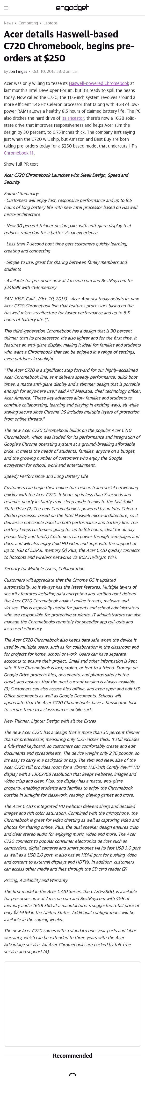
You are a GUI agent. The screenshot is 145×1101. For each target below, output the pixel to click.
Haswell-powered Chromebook (99, 83)
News (8, 23)
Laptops (51, 23)
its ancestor (73, 118)
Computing (28, 23)
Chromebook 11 (19, 153)
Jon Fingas (18, 72)
